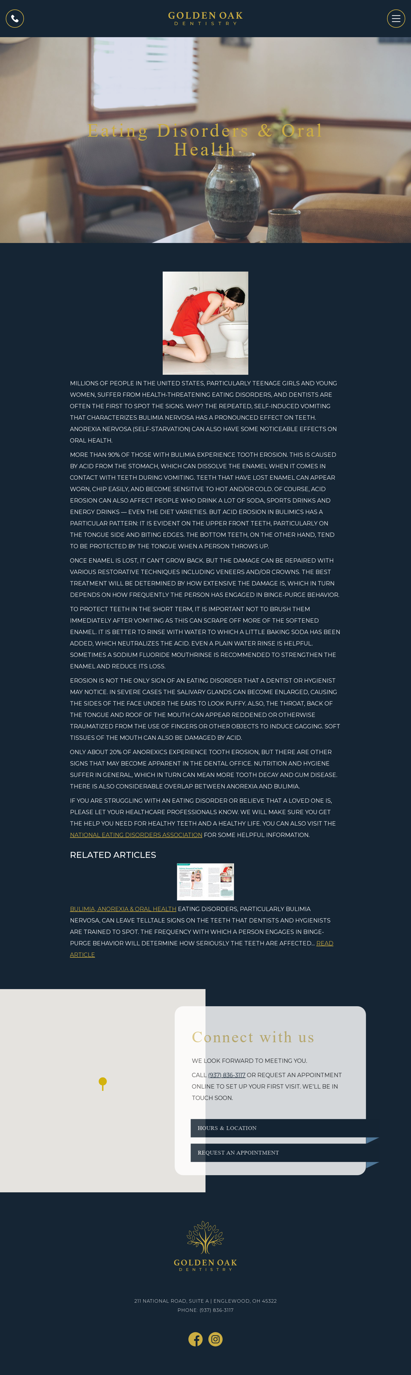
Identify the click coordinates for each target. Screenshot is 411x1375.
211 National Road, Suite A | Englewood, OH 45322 (205, 1301)
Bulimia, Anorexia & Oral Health (123, 909)
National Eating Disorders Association (136, 835)
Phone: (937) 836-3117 (206, 1310)
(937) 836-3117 (220, 1075)
